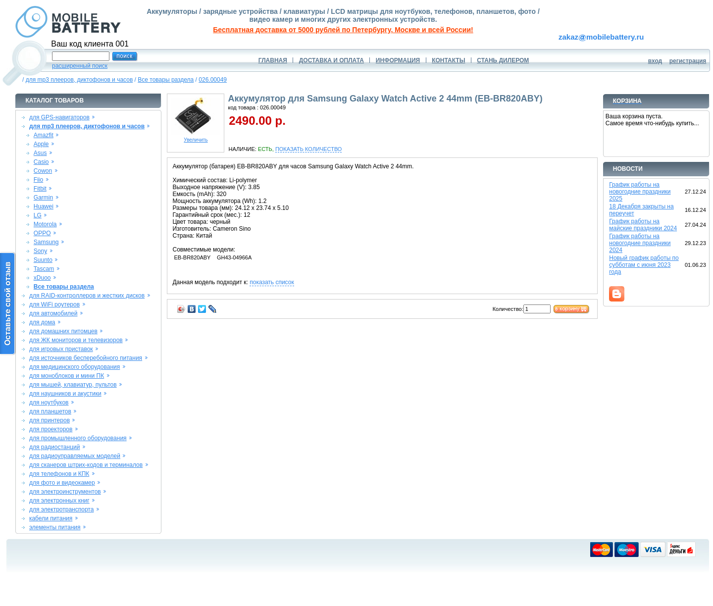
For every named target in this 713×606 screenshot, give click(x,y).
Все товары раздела (166, 79)
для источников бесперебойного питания (85, 357)
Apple (41, 144)
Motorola (45, 224)
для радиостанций (54, 447)
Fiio (38, 179)
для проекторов (51, 429)
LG (38, 215)
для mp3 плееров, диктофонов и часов (79, 79)
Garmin (43, 197)
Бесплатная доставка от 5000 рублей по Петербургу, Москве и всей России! (343, 30)
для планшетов (50, 411)
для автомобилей (53, 313)
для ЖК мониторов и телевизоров (76, 340)
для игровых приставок (61, 349)
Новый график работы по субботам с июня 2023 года (644, 264)
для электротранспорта (61, 509)
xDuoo (42, 277)
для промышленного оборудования (78, 438)
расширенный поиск (79, 65)
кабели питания (50, 518)
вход (655, 60)
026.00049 (213, 79)
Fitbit (40, 188)
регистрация (688, 60)
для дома (42, 322)
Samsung (46, 242)
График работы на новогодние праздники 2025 (639, 191)
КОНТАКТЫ (448, 60)
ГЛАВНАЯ (272, 60)
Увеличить (195, 138)
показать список (272, 282)
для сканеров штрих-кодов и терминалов (86, 464)
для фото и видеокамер (62, 482)
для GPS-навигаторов (59, 117)
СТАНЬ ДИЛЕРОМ (503, 60)
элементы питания (55, 527)
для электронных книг (59, 500)
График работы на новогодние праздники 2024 (639, 243)
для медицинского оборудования (74, 366)
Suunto (43, 259)
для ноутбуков (49, 402)
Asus (40, 153)
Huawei (43, 206)
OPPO (42, 233)
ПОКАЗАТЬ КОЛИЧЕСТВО (308, 149)
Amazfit (43, 135)
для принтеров (49, 420)
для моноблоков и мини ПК (66, 375)
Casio (41, 161)
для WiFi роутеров (54, 304)
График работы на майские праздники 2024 (643, 225)
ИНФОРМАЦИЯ (398, 60)
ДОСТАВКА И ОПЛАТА (331, 60)
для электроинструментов (65, 491)
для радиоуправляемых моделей (74, 456)
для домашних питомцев (63, 331)
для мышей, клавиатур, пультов (73, 384)
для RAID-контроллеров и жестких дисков (87, 295)
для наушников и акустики (65, 393)
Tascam (44, 268)
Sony (40, 251)
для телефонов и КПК (59, 473)
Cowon (43, 170)
